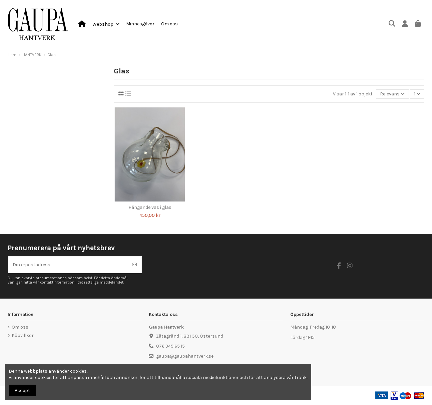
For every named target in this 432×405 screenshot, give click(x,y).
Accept (22, 390)
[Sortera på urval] (392, 94)
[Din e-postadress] (68, 265)
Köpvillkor (23, 335)
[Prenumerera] (134, 265)
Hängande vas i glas (149, 207)
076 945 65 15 (170, 346)
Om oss (20, 327)
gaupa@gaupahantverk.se (184, 356)
